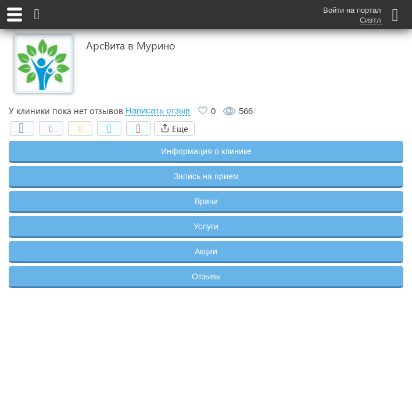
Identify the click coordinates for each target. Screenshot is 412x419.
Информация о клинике (206, 151)
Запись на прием (206, 176)
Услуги (206, 226)
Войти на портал (352, 10)
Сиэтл (370, 20)
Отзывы (206, 276)
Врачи (206, 201)
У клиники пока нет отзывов (66, 110)
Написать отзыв (158, 110)
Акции (206, 251)
